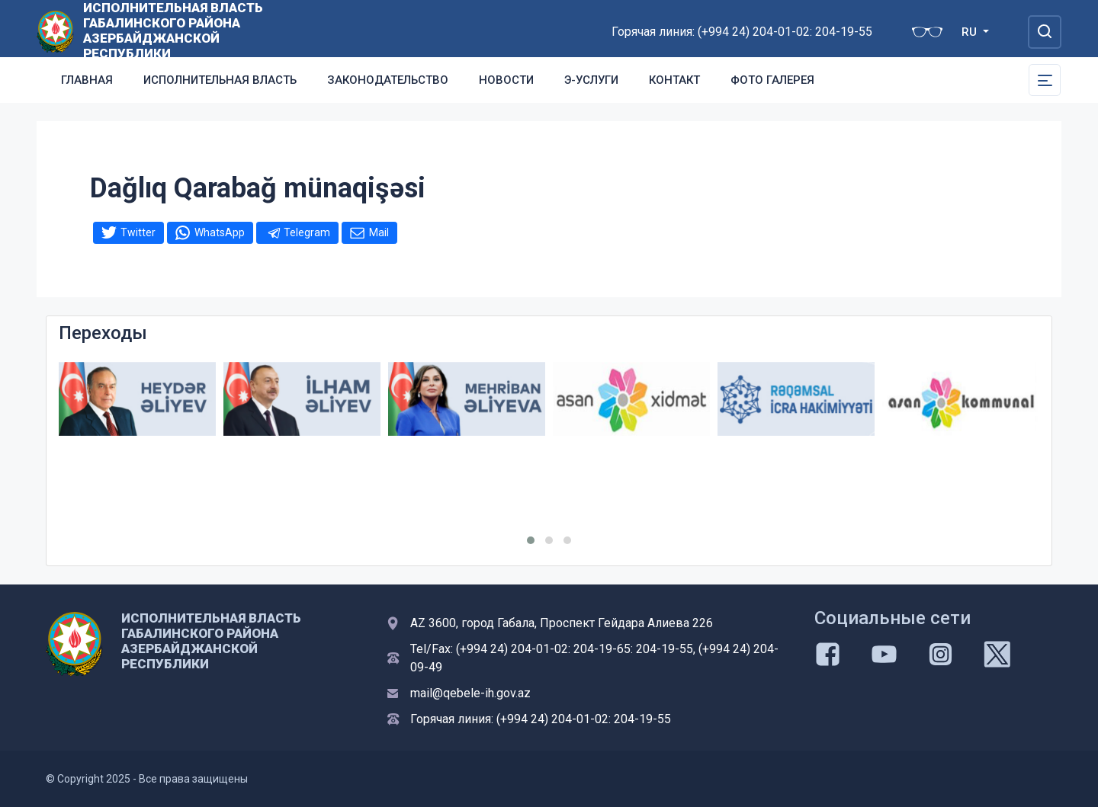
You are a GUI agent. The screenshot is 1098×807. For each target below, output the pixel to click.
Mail (379, 232)
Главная (87, 80)
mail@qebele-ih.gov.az (470, 693)
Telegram (307, 232)
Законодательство (387, 80)
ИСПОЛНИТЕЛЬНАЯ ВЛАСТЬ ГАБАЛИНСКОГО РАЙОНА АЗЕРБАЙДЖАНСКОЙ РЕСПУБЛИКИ (173, 30)
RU (971, 32)
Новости (506, 80)
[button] (531, 540)
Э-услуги (591, 80)
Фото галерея (772, 80)
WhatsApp (219, 232)
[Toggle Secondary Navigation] (1044, 80)
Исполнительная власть (220, 80)
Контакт (674, 80)
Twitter (138, 232)
